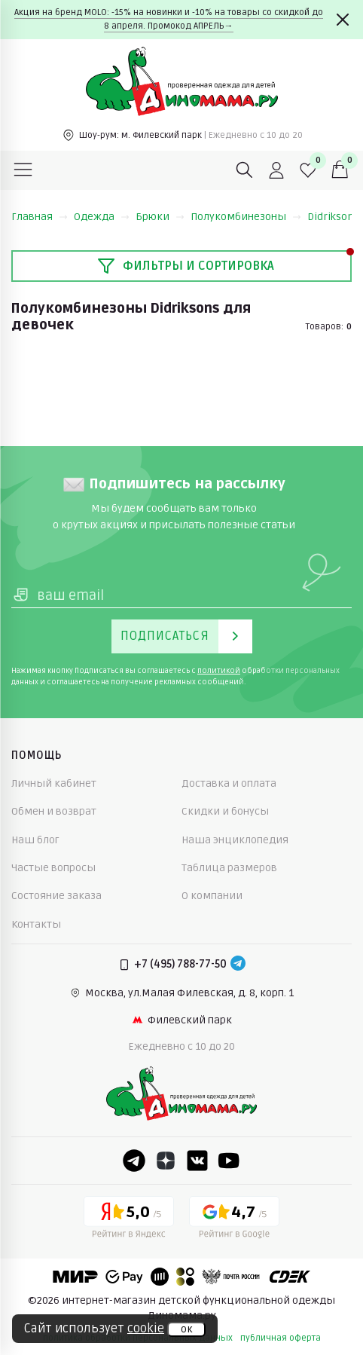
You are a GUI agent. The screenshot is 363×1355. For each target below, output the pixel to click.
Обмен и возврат (53, 811)
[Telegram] (238, 965)
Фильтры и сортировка (185, 266)
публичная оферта (280, 1338)
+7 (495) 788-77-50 (180, 964)
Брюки (160, 216)
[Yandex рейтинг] (129, 1220)
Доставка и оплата (229, 783)
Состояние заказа (56, 895)
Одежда (102, 216)
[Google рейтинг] (234, 1220)
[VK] (197, 1161)
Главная (39, 216)
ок (186, 1329)
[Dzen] (166, 1161)
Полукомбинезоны (246, 216)
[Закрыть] (343, 20)
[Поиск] (245, 170)
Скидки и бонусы (225, 811)
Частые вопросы (53, 867)
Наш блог (35, 839)
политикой (218, 670)
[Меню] (23, 170)
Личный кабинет (53, 783)
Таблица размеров (229, 867)
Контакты (36, 924)
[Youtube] (229, 1161)
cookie (145, 1328)
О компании (212, 895)
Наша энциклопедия (235, 839)
